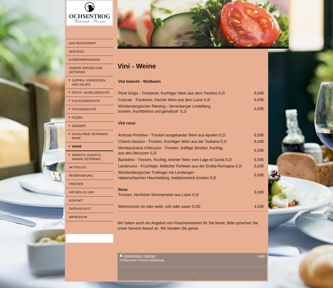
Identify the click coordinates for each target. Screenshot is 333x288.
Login (261, 256)
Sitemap (149, 256)
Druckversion (131, 256)
